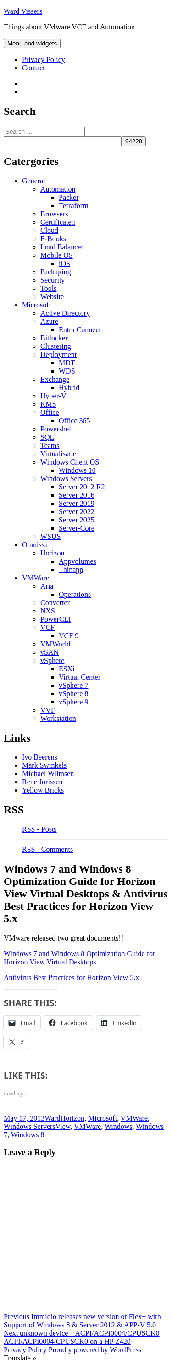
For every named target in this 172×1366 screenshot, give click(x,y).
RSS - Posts (39, 829)
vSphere (52, 660)
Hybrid (69, 387)
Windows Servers (66, 478)
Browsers (54, 214)
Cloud (49, 230)
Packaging (55, 272)
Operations (75, 594)
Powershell (56, 429)
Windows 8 (27, 1135)
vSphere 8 (73, 693)
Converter (55, 602)
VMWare (35, 578)
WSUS (50, 536)
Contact (33, 68)
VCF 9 (68, 636)
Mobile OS (56, 255)
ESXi (67, 669)
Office (49, 412)
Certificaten (57, 222)
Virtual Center (79, 677)
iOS (64, 263)
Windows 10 (77, 470)
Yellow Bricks (43, 790)
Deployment (58, 354)
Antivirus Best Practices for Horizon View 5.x (71, 977)
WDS (67, 371)
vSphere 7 (73, 685)
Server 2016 (76, 495)
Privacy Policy (43, 59)
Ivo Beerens (39, 757)
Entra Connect (80, 330)
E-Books (53, 239)
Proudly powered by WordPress (95, 1350)
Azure (49, 321)
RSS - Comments (47, 849)
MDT (67, 363)
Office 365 (74, 421)
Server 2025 (76, 520)
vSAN (49, 652)
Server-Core (76, 528)
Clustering (55, 346)
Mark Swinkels (44, 765)
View (63, 1126)
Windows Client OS (69, 462)
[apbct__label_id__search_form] (63, 141)
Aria (46, 586)
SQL (47, 437)
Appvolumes (77, 561)
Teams (50, 445)
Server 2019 (76, 503)
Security (52, 280)
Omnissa (35, 545)
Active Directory (65, 313)
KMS (48, 404)
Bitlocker (54, 338)
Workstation (58, 718)
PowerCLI (55, 619)
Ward (52, 1118)
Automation (57, 189)
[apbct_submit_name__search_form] (134, 141)
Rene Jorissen (42, 782)
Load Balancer (61, 247)
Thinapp (71, 569)
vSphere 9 (73, 702)
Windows (119, 1126)
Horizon (52, 553)
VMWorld (55, 644)
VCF (47, 627)
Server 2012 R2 (82, 487)
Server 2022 (76, 512)
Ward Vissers (23, 11)
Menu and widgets (32, 43)
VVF (47, 710)
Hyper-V (53, 396)
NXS (47, 611)
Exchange (54, 379)
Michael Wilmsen (48, 773)
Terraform (74, 206)
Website (52, 296)
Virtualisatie (58, 454)
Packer (69, 197)
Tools (48, 288)
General (33, 181)
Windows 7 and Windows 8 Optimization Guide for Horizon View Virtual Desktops (79, 958)
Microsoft (36, 305)
